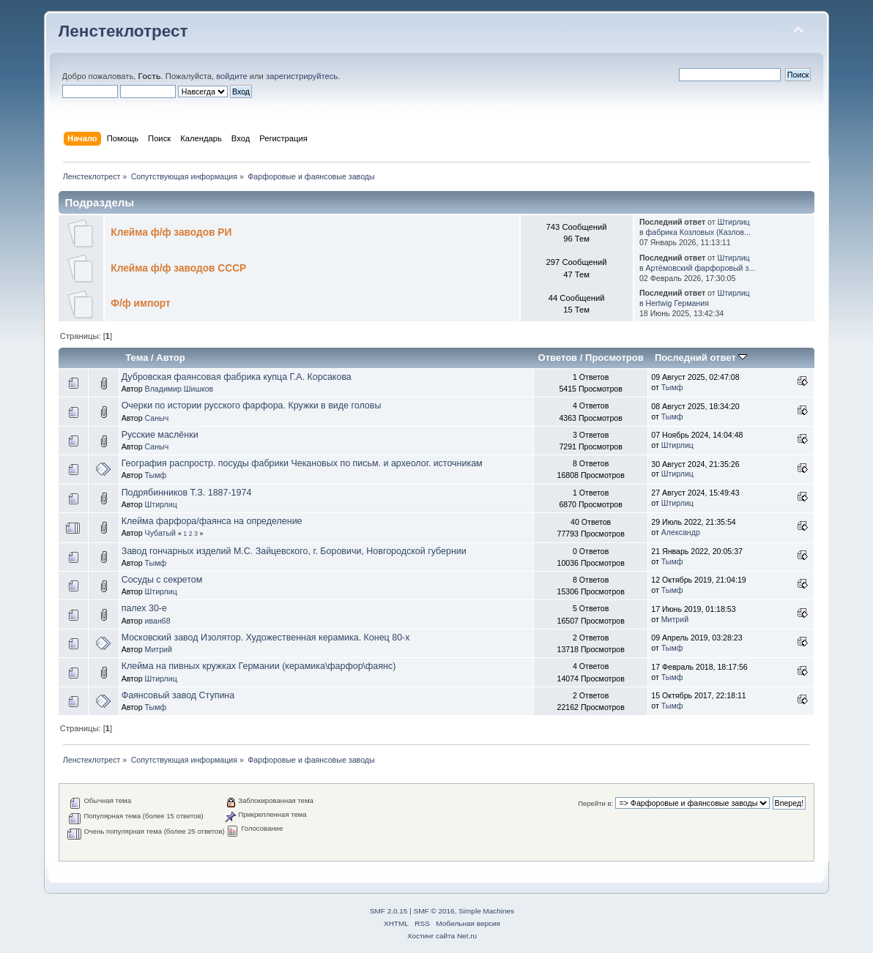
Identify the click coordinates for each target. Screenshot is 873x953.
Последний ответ (701, 357)
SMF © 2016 (434, 911)
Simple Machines (486, 911)
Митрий (674, 619)
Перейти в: (595, 803)
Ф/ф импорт (141, 303)
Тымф (672, 387)
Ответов (558, 357)
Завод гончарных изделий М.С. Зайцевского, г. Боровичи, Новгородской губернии (294, 551)
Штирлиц (733, 221)
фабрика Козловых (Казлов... (698, 232)
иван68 (158, 620)
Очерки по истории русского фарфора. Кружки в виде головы (252, 405)
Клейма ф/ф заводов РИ (171, 232)
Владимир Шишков (179, 388)
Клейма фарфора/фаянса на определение (212, 521)
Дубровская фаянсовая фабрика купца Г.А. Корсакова (237, 377)
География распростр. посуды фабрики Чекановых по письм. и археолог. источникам (302, 463)
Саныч (157, 418)
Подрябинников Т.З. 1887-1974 (187, 492)
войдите (231, 76)
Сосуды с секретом (162, 580)
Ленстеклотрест (123, 31)
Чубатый (160, 532)
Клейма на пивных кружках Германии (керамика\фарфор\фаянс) (259, 666)
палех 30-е (144, 608)
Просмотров (614, 357)
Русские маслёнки (160, 435)
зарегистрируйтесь (302, 76)
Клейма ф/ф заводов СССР (178, 268)
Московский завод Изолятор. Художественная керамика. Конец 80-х (266, 637)
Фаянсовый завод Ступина (178, 695)
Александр (680, 532)
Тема (136, 357)
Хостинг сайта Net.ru (442, 936)
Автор (170, 357)
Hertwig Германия (677, 303)
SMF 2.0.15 (389, 911)
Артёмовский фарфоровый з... (701, 268)
